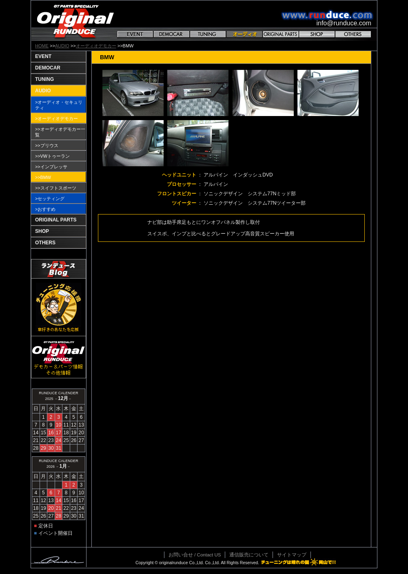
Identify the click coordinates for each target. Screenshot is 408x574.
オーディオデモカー (96, 45)
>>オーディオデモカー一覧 (60, 132)
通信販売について (248, 554)
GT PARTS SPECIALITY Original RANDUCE (75, 20)
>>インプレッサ (51, 166)
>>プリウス (46, 145)
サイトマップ (291, 554)
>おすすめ (45, 209)
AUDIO (62, 45)
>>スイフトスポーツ (55, 187)
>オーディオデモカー (56, 118)
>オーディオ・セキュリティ (58, 105)
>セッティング (49, 198)
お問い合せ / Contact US (195, 554)
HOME (42, 45)
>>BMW (43, 177)
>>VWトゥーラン (52, 156)
